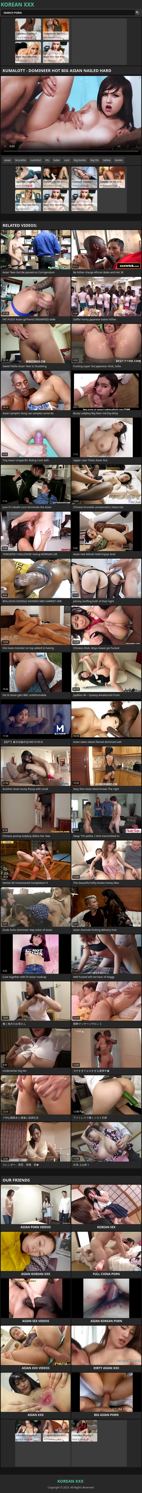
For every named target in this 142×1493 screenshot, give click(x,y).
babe (57, 160)
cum (66, 160)
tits (47, 160)
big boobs (80, 160)
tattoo (107, 160)
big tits (94, 160)
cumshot (35, 160)
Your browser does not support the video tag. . (71, 115)
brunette (20, 160)
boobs (119, 160)
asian (7, 160)
